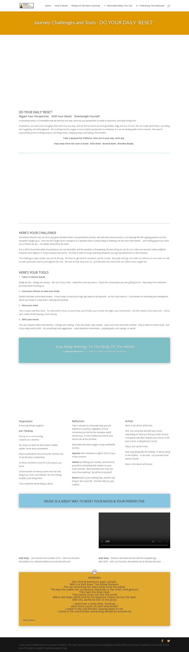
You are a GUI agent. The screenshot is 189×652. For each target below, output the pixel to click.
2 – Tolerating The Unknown (150, 6)
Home (48, 6)
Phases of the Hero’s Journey (85, 6)
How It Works (61, 6)
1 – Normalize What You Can (118, 6)
